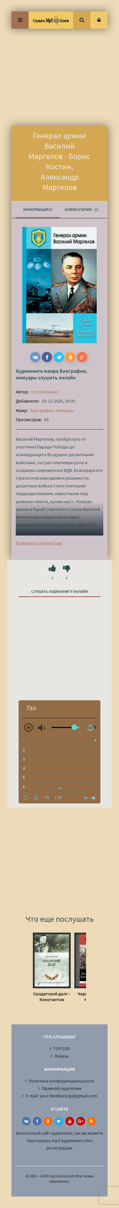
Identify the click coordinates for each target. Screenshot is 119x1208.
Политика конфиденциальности (61, 1081)
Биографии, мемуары (52, 410)
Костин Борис (45, 392)
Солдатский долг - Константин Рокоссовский (51, 996)
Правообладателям (61, 1088)
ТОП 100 (61, 1048)
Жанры (61, 1056)
